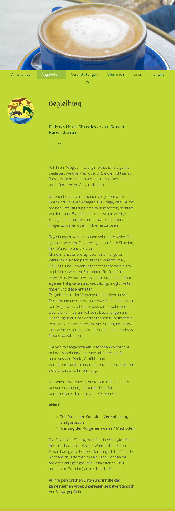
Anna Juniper (21, 74)
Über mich (115, 74)
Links (138, 74)
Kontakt (157, 74)
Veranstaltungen (84, 74)
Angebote (53, 74)
